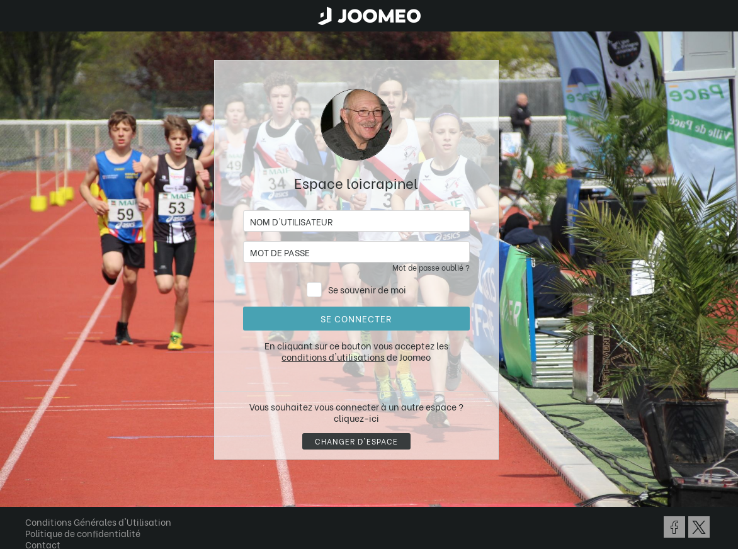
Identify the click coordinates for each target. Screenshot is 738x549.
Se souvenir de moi (367, 289)
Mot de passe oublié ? (431, 267)
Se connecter (356, 318)
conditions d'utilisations (333, 356)
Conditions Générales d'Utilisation (98, 521)
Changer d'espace (356, 441)
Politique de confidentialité (82, 533)
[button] (33, 484)
